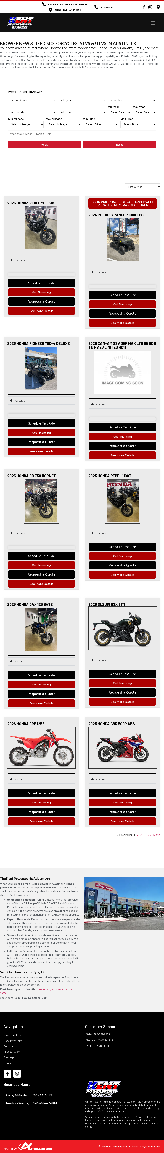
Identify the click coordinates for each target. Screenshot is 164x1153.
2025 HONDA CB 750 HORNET (31, 475)
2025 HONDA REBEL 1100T (109, 475)
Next (156, 835)
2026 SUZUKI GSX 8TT (107, 604)
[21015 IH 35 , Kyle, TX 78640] (50, 10)
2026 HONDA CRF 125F (25, 723)
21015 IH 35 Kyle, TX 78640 (50, 989)
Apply (44, 144)
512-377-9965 (107, 7)
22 (149, 835)
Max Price (126, 119)
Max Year (139, 107)
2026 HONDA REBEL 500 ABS (31, 203)
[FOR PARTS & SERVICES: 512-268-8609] (44, 4)
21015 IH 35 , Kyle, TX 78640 (68, 10)
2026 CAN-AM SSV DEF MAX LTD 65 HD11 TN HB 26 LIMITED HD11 (122, 345)
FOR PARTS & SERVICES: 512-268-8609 (67, 4)
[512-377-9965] (96, 7)
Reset (119, 144)
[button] (153, 23)
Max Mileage (54, 119)
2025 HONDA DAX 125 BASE (30, 604)
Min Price (89, 119)
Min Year (113, 107)
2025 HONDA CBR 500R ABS (111, 723)
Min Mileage (16, 119)
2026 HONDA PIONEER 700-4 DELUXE (38, 343)
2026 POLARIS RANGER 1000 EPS (116, 214)
